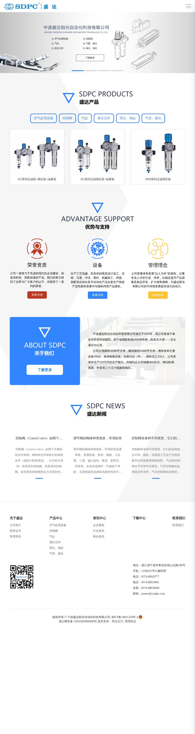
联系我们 (178, 518)
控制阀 (67, 118)
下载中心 (139, 518)
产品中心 (55, 518)
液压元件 (103, 118)
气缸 (85, 118)
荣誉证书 (15, 530)
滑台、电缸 (128, 118)
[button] (78, 70)
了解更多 (44, 370)
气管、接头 (153, 118)
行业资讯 (98, 530)
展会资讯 (98, 536)
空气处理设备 (43, 118)
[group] (97, 42)
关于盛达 (16, 518)
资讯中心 (99, 518)
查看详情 (37, 294)
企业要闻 (98, 525)
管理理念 (15, 536)
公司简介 (15, 525)
